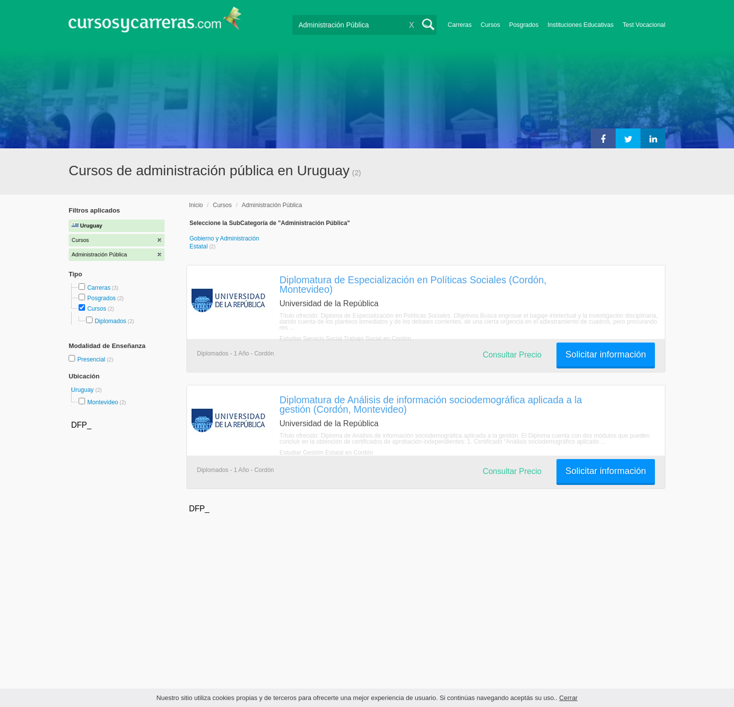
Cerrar (568, 698)
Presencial (91, 359)
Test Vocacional (644, 25)
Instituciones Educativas (581, 25)
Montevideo (102, 402)
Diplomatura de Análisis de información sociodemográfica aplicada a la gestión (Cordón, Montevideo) (430, 404)
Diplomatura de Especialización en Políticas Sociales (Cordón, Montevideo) (413, 284)
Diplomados (110, 321)
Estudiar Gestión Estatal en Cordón (326, 452)
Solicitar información (605, 354)
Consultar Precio (512, 355)
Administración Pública (272, 205)
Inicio (196, 205)
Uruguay (83, 389)
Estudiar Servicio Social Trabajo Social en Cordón (345, 338)
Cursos (490, 25)
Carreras (459, 25)
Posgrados (524, 25)
